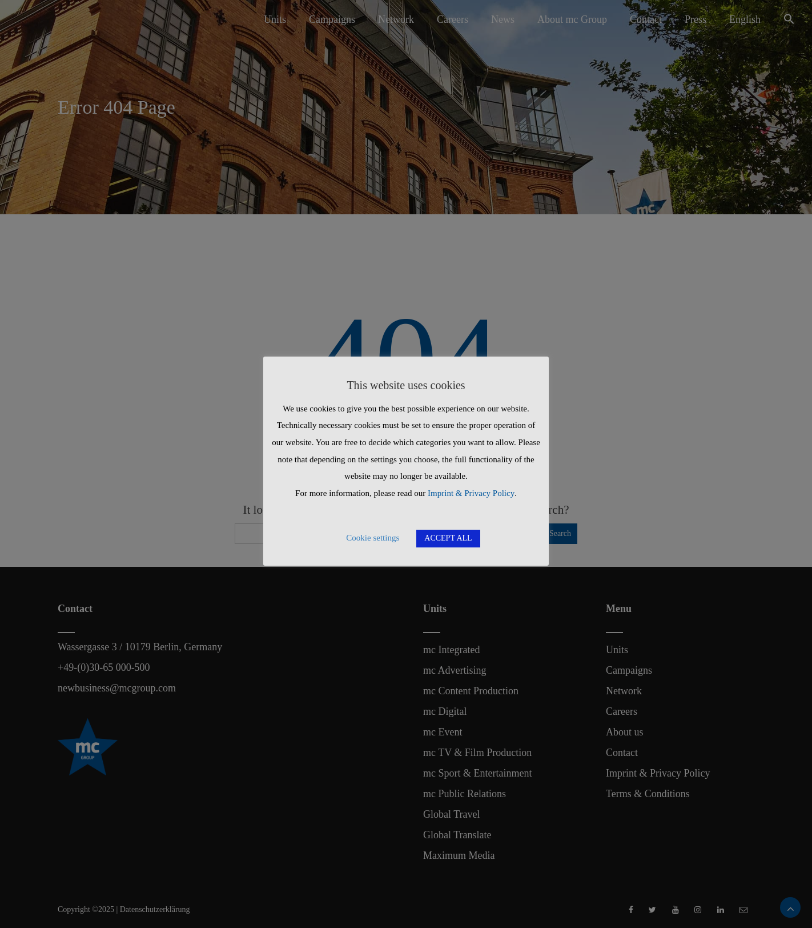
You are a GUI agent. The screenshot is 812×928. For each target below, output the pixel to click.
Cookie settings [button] (372, 537)
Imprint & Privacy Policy (471, 493)
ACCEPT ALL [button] (448, 538)
